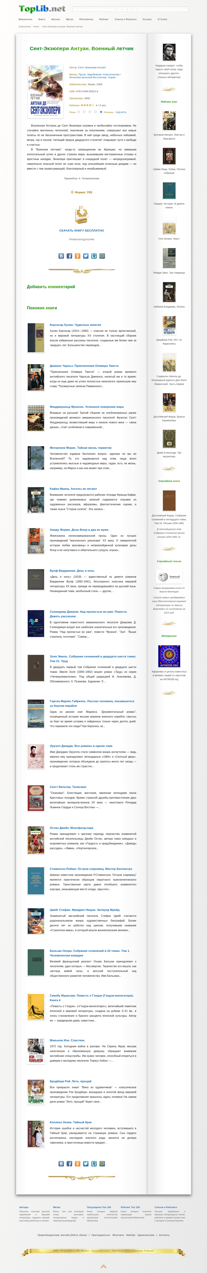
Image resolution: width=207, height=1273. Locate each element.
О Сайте (162, 19)
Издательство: (78, 84)
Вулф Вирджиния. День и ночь (72, 570)
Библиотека (25, 19)
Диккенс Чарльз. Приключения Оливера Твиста (84, 365)
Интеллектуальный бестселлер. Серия (92, 77)
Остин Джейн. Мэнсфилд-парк (71, 828)
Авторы (55, 19)
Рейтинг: (75, 105)
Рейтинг (104, 19)
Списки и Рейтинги (125, 19)
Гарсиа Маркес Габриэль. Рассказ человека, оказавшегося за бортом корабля (92, 703)
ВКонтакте (118, 1235)
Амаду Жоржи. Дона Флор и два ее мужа (79, 529)
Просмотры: (76, 98)
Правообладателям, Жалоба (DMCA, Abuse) (62, 1235)
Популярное (86, 19)
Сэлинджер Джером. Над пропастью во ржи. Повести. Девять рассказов (89, 614)
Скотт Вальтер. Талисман (68, 787)
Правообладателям (81, 239)
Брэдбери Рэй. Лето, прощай (70, 1081)
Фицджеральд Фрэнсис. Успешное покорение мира (87, 406)
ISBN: (72, 91)
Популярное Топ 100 (99, 1207)
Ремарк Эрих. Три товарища (169, 269)
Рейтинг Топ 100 (130, 1207)
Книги (41, 19)
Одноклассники (145, 1235)
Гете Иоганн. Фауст (169, 236)
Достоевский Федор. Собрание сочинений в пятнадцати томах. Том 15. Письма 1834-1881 (169, 513)
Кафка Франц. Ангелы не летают (73, 488)
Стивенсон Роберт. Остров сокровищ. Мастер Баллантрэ (91, 869)
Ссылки (147, 19)
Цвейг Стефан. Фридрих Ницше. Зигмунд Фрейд (84, 910)
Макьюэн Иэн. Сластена (67, 1040)
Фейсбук (130, 1235)
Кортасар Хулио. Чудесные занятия (75, 324)
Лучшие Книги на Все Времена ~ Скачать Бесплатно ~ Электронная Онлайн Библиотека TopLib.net (107, 1250)
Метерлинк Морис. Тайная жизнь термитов (81, 447)
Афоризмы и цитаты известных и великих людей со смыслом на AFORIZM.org (169, 656)
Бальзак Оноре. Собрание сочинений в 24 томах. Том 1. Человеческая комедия (90, 953)
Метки (69, 19)
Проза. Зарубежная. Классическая (99, 74)
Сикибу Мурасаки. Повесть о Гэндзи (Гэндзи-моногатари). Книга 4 (92, 998)
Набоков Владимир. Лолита (169, 303)
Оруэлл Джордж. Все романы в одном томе (81, 746)
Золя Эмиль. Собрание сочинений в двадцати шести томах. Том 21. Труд (93, 659)
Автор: (73, 67)
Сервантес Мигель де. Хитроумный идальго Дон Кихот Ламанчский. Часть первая (169, 375)
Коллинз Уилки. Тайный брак (71, 1122)
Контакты (164, 1235)
